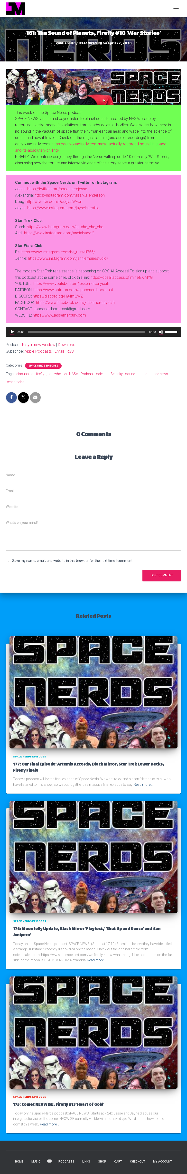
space (142, 374)
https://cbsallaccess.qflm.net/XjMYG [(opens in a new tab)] (122, 277)
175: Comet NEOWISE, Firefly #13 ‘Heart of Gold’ (58, 1104)
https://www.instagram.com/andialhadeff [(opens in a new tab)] (59, 233)
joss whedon (57, 374)
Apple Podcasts (38, 351)
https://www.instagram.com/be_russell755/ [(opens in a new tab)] (58, 252)
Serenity (117, 374)
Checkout (137, 1161)
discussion (25, 374)
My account (162, 1161)
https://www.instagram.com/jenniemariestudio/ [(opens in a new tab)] (68, 258)
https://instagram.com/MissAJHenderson (70, 195)
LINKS (86, 1161)
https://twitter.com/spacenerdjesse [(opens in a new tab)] (57, 189)
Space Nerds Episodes (43, 365)
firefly (40, 374)
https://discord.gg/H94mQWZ (58, 296)
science (102, 374)
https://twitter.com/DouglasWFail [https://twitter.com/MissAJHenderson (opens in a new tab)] (54, 201)
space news (159, 374)
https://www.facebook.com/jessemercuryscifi (75, 302)
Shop (102, 1161)
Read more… (143, 784)
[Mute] (161, 331)
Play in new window (38, 344)
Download (66, 344)
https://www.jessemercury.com (59, 315)
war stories (15, 382)
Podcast (87, 374)
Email (59, 351)
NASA (73, 374)
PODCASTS (66, 1161)
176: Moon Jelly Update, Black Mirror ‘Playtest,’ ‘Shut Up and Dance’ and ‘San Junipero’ (86, 932)
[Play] (12, 331)
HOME (19, 1161)
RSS (70, 351)
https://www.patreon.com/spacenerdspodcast (73, 290)
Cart (118, 1161)
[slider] (86, 332)
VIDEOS (49, 1161)
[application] (93, 332)
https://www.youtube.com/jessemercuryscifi (71, 283)
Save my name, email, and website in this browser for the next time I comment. (72, 561)
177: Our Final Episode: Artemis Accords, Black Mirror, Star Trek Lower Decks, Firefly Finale (88, 767)
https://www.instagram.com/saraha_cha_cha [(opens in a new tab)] (65, 227)
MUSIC (35, 1161)
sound (130, 374)
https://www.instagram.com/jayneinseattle (63, 208)
